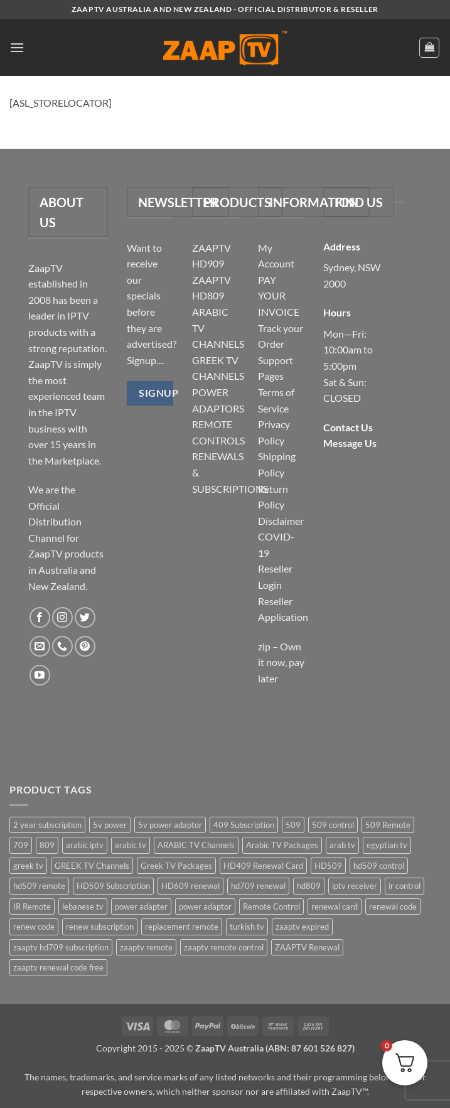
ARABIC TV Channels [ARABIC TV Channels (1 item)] (196, 845)
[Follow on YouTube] (39, 675)
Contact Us (348, 427)
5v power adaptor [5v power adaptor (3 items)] (170, 825)
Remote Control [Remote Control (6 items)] (271, 906)
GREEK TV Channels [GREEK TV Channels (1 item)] (92, 866)
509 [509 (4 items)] (293, 825)
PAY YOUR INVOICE (278, 296)
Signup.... (145, 360)
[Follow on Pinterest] (85, 646)
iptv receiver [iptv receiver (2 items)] (354, 886)
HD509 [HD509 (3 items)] (328, 866)
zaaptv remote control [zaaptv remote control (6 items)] (224, 947)
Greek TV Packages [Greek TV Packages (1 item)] (176, 866)
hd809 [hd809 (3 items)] (309, 886)
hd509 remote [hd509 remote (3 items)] (39, 886)
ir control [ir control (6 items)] (404, 886)
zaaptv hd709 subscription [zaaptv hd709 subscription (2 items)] (61, 947)
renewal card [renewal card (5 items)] (334, 906)
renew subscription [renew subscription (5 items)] (100, 927)
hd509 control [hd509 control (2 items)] (378, 866)
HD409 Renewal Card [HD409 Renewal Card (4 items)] (263, 866)
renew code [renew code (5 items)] (34, 927)
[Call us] (62, 646)
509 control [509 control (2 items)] (333, 825)
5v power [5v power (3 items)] (110, 825)
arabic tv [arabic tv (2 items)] (130, 845)
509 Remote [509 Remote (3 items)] (387, 825)
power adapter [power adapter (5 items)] (141, 906)
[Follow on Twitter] (85, 617)
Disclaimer (281, 521)
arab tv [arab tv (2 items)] (342, 845)
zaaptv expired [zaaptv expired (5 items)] (302, 927)
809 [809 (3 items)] (47, 845)
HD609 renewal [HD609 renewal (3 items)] (190, 886)
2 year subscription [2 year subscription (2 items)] (47, 825)
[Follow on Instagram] (62, 617)
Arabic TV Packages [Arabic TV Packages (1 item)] (282, 845)
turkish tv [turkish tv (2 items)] (247, 927)
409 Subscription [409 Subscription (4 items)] (243, 825)
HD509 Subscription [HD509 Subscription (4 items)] (113, 886)
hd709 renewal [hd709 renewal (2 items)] (258, 886)
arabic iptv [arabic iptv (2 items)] (85, 845)
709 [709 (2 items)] (20, 845)
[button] (16, 47)
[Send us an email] (39, 646)
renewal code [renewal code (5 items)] (393, 906)
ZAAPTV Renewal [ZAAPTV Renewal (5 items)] (307, 947)
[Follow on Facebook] (39, 617)
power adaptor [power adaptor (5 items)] (205, 906)
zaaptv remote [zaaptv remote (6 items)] (146, 947)
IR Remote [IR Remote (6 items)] (32, 906)
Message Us (350, 443)
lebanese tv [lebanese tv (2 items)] (83, 906)
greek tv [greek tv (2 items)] (28, 866)
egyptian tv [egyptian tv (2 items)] (387, 845)
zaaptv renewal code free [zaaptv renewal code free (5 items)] (58, 967)
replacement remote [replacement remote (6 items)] (181, 927)
